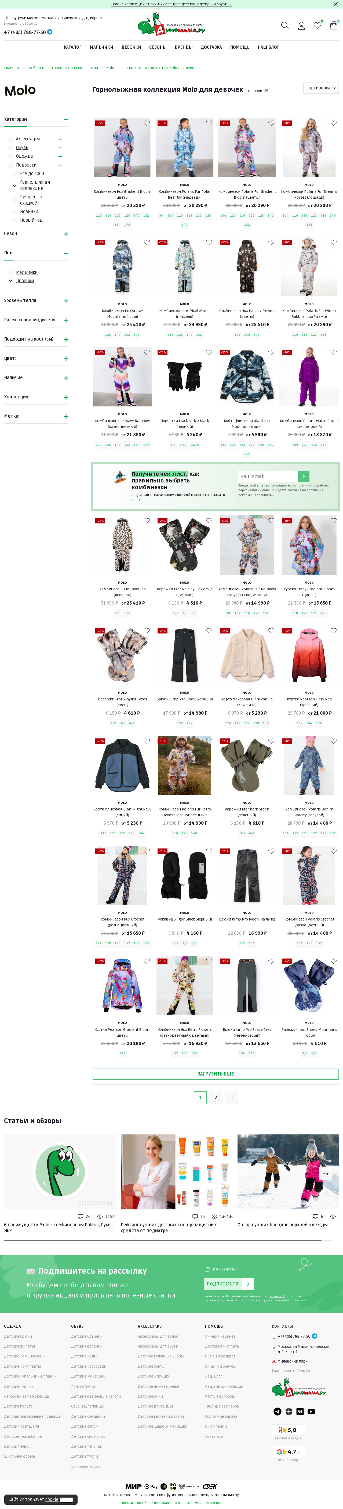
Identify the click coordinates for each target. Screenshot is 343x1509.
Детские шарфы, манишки (162, 1426)
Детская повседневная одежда (32, 1416)
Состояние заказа (221, 1416)
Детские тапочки (86, 1446)
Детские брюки (18, 1336)
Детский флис (16, 1446)
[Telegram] (49, 32)
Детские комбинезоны (25, 1356)
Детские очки (150, 1396)
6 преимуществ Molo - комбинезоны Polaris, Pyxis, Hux (58, 1227)
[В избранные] (146, 123)
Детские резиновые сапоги (96, 1396)
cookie (52, 1499)
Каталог (73, 47)
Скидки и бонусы (220, 1366)
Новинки (29, 211)
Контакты (214, 1436)
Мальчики (101, 47)
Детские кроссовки (88, 1366)
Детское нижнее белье (158, 1386)
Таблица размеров (222, 1406)
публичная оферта (206, 1503)
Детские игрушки (154, 1376)
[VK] (300, 1411)
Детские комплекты (22, 1366)
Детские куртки (18, 1386)
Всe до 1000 (32, 173)
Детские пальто (18, 1406)
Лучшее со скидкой (31, 200)
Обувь (22, 147)
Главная (14, 68)
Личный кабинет (220, 1336)
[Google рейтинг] (288, 1454)
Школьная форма (19, 1456)
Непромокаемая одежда (26, 1396)
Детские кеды (84, 1356)
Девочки (131, 47)
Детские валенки (87, 1346)
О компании (216, 1426)
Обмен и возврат (220, 1356)
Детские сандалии (88, 1416)
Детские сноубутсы (88, 1436)
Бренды (184, 47)
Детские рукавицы (155, 1406)
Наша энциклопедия (224, 1386)
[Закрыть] (336, 4)
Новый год (31, 220)
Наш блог (268, 47)
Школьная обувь (86, 1466)
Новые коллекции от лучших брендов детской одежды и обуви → (171, 4)
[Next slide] (325, 1173)
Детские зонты (151, 1366)
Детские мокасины (88, 1376)
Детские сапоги (85, 1426)
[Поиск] (285, 25)
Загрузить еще (216, 1074)
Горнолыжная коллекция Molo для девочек (161, 68)
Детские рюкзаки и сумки (161, 1416)
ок (66, 1500)
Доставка (211, 47)
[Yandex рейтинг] (288, 1433)
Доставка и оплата (222, 1346)
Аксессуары (28, 139)
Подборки (38, 68)
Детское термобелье (23, 1436)
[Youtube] (311, 1411)
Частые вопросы (220, 1396)
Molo (112, 68)
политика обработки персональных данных (156, 1503)
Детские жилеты (19, 1346)
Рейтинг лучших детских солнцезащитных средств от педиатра (169, 1227)
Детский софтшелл (21, 1426)
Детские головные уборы (161, 1356)
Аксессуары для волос (158, 1336)
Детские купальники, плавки (30, 1376)
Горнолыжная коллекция (77, 68)
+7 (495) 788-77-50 (25, 32)
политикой (305, 486)
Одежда (24, 156)
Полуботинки (83, 1386)
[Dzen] (288, 1411)
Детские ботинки (87, 1336)
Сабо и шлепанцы (87, 1406)
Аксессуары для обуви (158, 1346)
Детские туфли (84, 1456)
